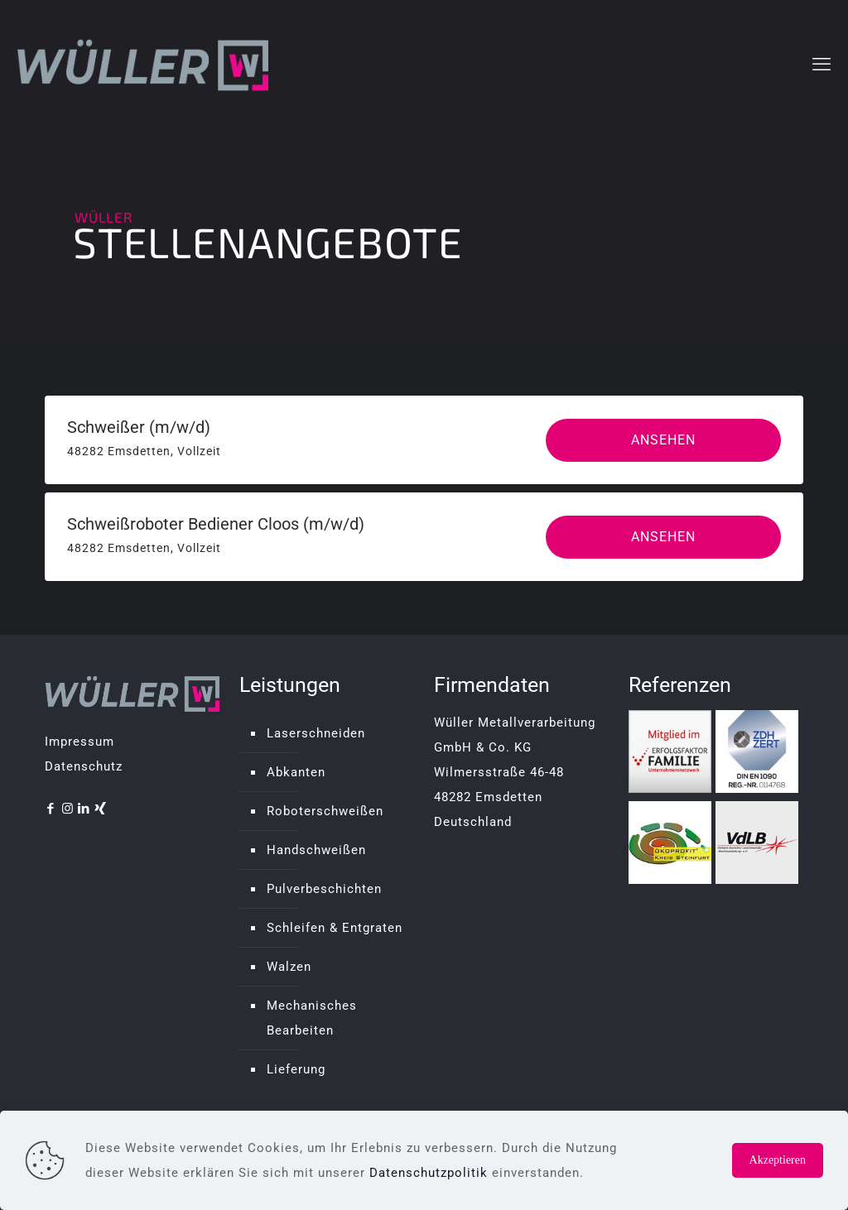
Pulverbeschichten (324, 888)
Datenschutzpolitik (428, 1172)
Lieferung (296, 1069)
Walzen (289, 966)
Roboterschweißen (325, 811)
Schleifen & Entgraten (334, 927)
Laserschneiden (316, 733)
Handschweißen (316, 850)
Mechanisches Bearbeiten (312, 1018)
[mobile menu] (821, 64)
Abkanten (296, 772)
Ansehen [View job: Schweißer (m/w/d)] (663, 440)
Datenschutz (84, 766)
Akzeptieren (777, 1160)
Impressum (79, 741)
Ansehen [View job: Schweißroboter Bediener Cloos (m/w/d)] (663, 537)
